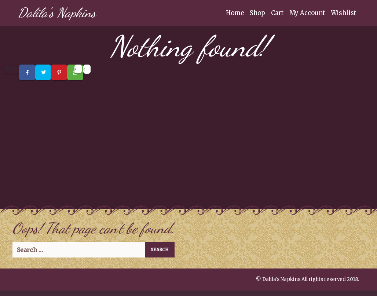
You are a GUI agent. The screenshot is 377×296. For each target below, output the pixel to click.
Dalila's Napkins (57, 13)
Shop (257, 13)
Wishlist (343, 13)
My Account (307, 13)
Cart (277, 13)
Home (235, 13)
